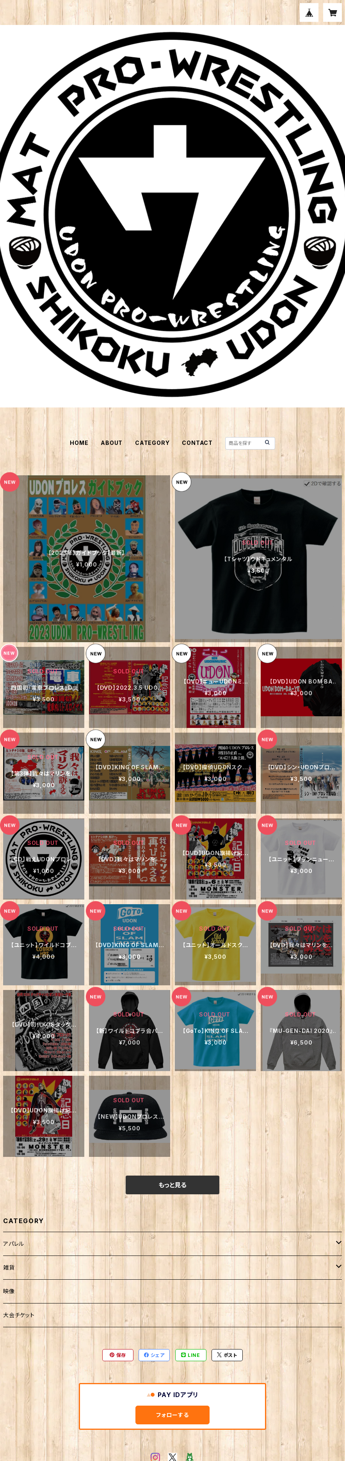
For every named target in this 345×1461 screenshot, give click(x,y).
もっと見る (172, 1185)
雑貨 (9, 1267)
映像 (9, 1291)
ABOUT (112, 442)
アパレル (13, 1243)
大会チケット (19, 1315)
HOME (79, 442)
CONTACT (197, 442)
